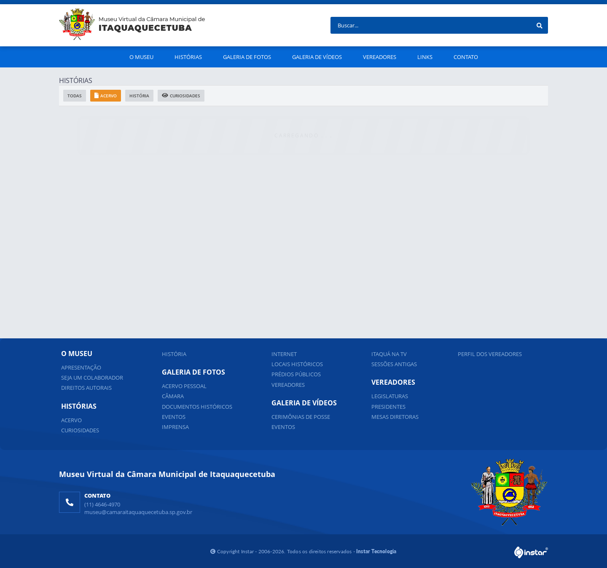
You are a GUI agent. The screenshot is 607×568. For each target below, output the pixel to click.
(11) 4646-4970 (102, 504)
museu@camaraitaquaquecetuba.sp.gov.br (138, 512)
